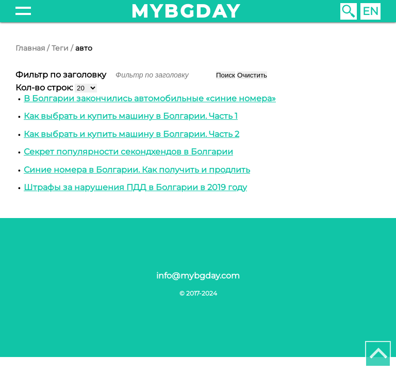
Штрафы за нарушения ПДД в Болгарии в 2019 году (135, 187)
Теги (60, 48)
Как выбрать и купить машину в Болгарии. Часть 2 (131, 134)
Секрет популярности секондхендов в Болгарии (128, 152)
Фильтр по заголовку (61, 75)
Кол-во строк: (45, 87)
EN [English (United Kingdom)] (370, 11)
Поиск (225, 75)
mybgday (186, 11)
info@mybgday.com (198, 276)
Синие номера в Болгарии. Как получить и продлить (137, 170)
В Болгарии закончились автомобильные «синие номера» (150, 98)
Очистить (252, 75)
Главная (30, 48)
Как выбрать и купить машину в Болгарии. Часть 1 (131, 116)
